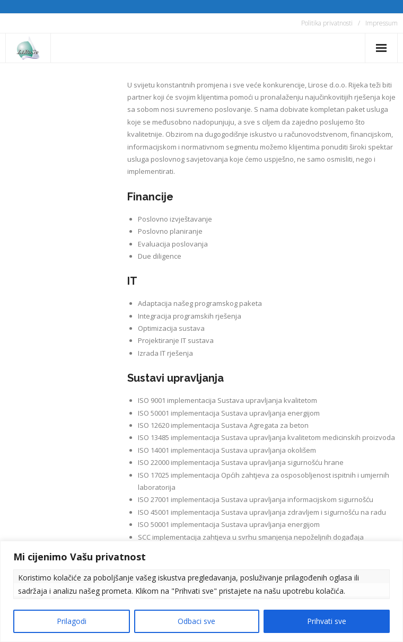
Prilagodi (71, 621)
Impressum (381, 23)
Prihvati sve (326, 621)
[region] (201, 591)
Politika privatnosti (327, 23)
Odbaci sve (196, 621)
